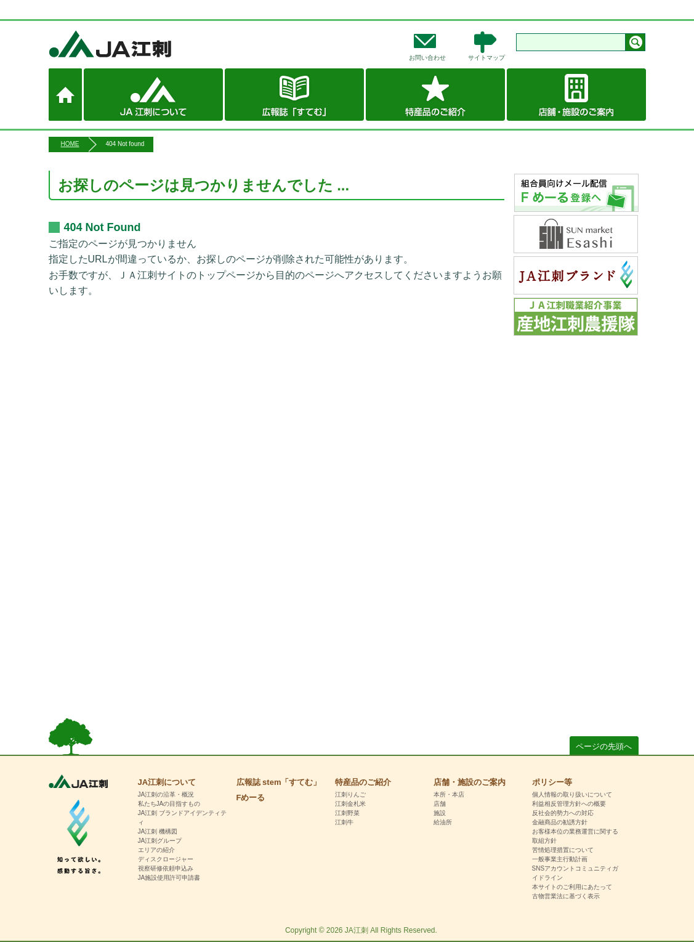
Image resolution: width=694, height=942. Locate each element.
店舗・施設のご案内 (576, 94)
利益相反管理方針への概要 (569, 803)
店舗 (440, 803)
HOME (70, 143)
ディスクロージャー (165, 859)
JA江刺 (150, 43)
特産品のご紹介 (435, 94)
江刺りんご (350, 794)
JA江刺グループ (160, 840)
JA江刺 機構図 (157, 831)
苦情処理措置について (563, 850)
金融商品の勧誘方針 (559, 822)
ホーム (65, 94)
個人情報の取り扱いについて (572, 794)
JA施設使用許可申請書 (169, 877)
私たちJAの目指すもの (169, 803)
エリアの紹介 (156, 850)
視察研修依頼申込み (165, 868)
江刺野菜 (347, 813)
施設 (440, 813)
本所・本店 (449, 794)
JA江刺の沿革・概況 (166, 794)
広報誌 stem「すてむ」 (294, 94)
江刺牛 (344, 822)
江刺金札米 (350, 803)
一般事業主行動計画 (559, 859)
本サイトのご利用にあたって (572, 886)
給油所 (443, 822)
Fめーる (250, 797)
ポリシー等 (552, 782)
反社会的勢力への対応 (563, 813)
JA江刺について (153, 94)
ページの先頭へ (604, 746)
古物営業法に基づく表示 (566, 896)
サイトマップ (486, 57)
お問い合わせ (427, 57)
